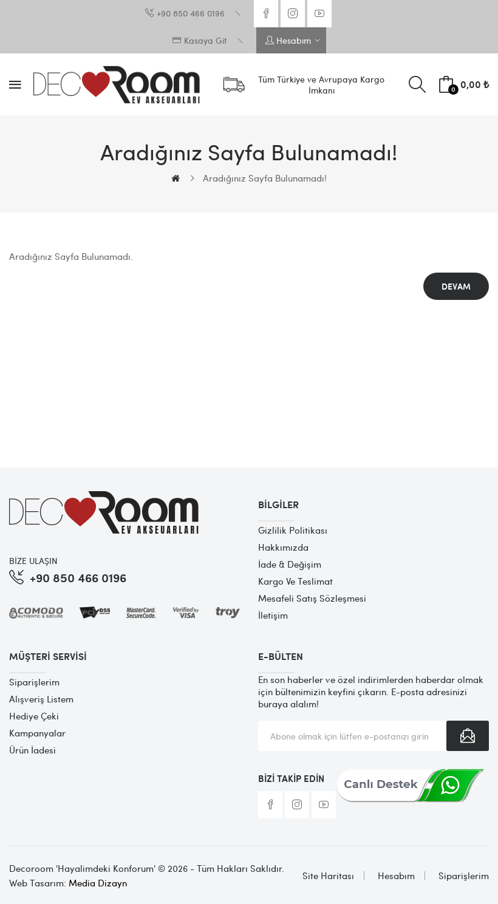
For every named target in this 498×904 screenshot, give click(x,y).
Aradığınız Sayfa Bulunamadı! (265, 178)
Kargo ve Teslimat (295, 581)
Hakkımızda (283, 547)
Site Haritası (328, 875)
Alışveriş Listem (41, 698)
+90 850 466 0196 (78, 577)
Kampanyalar (37, 732)
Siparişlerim (34, 681)
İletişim (273, 615)
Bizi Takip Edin (291, 778)
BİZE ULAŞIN (33, 560)
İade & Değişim (289, 564)
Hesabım (396, 875)
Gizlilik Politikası (292, 530)
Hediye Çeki (34, 715)
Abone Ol (467, 736)
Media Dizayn (98, 882)
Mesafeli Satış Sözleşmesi (312, 598)
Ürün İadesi (32, 749)
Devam (456, 286)
